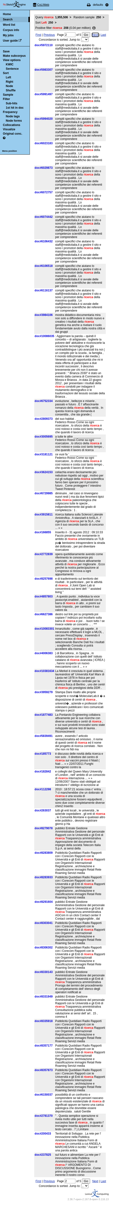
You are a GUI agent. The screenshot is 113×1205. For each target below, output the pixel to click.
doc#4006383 (44, 653)
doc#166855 (43, 532)
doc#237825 (43, 1154)
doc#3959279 (44, 692)
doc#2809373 (44, 418)
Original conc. (12, 133)
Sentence (12, 68)
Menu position (9, 151)
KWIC (9, 64)
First (38, 35)
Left (8, 77)
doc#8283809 (44, 852)
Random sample (87, 17)
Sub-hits (11, 103)
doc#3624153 (44, 472)
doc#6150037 (44, 1094)
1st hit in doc (15, 107)
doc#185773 (43, 753)
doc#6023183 (44, 143)
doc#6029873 (44, 167)
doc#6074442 (44, 217)
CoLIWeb (43, 4)
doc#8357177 (44, 1045)
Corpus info (11, 30)
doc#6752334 (44, 401)
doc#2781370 (44, 1115)
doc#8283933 (44, 877)
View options (12, 60)
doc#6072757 (44, 192)
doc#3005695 (44, 436)
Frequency (10, 112)
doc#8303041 (44, 923)
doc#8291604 (44, 902)
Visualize (9, 129)
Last (103, 35)
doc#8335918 (44, 1021)
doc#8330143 (44, 972)
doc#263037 (43, 810)
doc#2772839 (44, 554)
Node (9, 86)
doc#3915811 (44, 514)
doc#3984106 (44, 315)
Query (51, 17)
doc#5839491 (44, 736)
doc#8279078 (44, 828)
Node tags (13, 116)
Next (95, 35)
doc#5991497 (44, 94)
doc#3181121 (44, 454)
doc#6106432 (44, 241)
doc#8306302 (44, 947)
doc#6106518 (44, 266)
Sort (6, 73)
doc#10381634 (44, 671)
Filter (6, 99)
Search (8, 19)
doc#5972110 (44, 45)
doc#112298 (43, 789)
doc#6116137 (44, 290)
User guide (10, 40)
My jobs (8, 35)
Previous (49, 35)
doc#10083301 (44, 628)
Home (7, 14)
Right (9, 81)
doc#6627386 (44, 614)
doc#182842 (43, 771)
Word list (9, 24)
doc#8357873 (44, 1070)
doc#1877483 (44, 714)
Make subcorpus (14, 55)
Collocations (11, 125)
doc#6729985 (44, 493)
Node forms (14, 120)
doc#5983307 (44, 69)
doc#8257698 (44, 578)
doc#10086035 (44, 336)
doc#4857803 (44, 596)
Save (6, 51)
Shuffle (11, 90)
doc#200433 (43, 1133)
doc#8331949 (44, 996)
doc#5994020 (44, 118)
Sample (8, 94)
